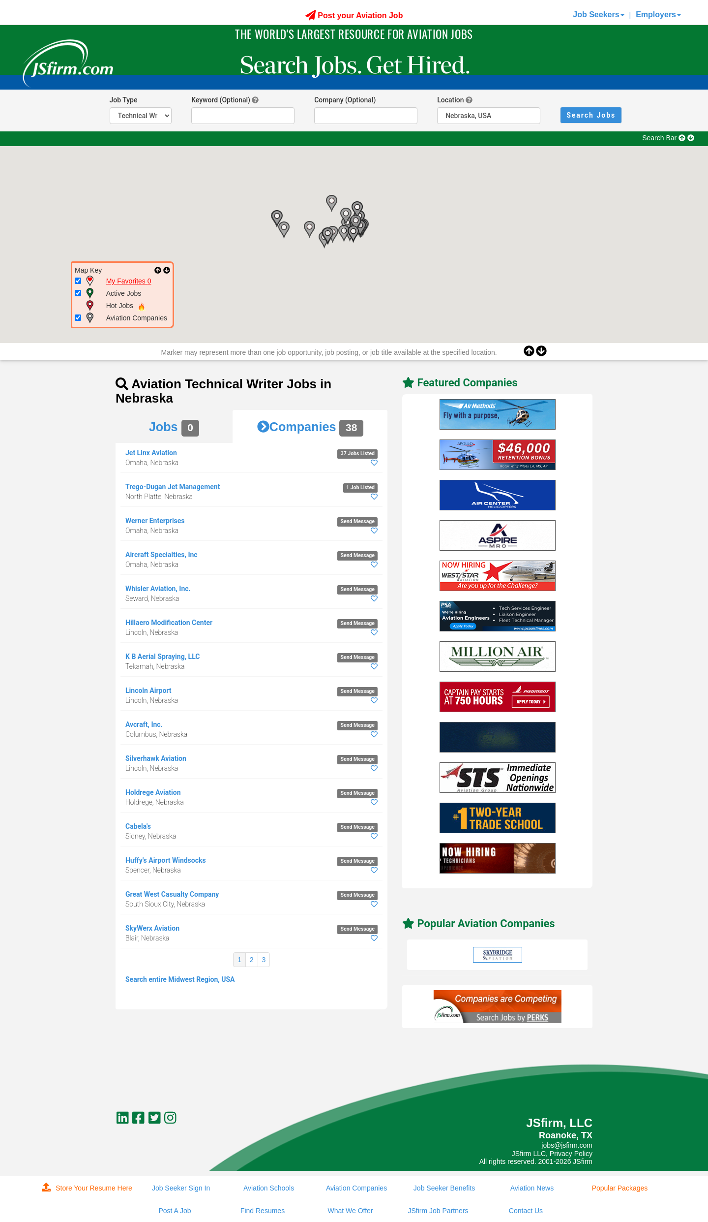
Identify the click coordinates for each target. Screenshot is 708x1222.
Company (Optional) (345, 100)
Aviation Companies (356, 1188)
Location (450, 100)
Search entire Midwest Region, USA (180, 979)
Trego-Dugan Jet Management (172, 487)
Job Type (124, 100)
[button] (309, 230)
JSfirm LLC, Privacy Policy (552, 1154)
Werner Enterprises (155, 521)
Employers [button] (658, 14)
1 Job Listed (360, 487)
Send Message (358, 521)
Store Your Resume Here (87, 1187)
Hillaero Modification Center (168, 623)
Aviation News (532, 1188)
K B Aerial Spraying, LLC (162, 656)
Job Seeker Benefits (444, 1188)
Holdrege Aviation (153, 792)
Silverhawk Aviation (155, 758)
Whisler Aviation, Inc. (158, 589)
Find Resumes (262, 1211)
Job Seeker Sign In (181, 1188)
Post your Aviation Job (354, 15)
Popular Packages (620, 1188)
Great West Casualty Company (172, 894)
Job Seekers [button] (598, 14)
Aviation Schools (268, 1188)
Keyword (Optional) (220, 100)
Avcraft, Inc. (144, 724)
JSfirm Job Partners (438, 1211)
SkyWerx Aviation (152, 928)
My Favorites (128, 281)
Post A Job (174, 1211)
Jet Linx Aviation (151, 453)
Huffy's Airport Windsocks (165, 860)
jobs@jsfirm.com (566, 1145)
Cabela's (138, 826)
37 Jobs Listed (358, 453)
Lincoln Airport (148, 690)
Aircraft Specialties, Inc (161, 555)
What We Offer (350, 1211)
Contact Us (526, 1211)
